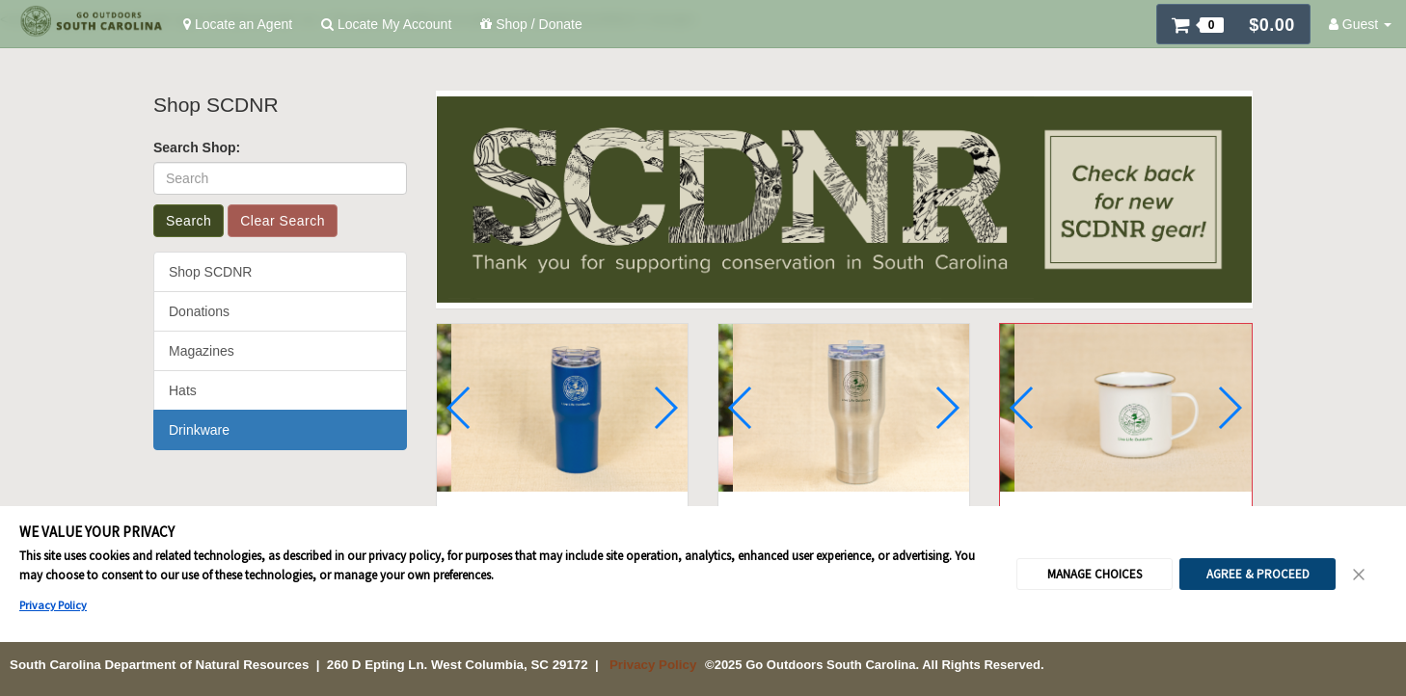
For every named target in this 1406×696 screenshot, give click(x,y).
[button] (1233, 24)
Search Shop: (196, 147)
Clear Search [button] (282, 220)
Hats (183, 390)
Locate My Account (386, 24)
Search (188, 220)
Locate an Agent (237, 24)
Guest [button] (1360, 24)
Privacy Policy (53, 585)
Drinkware (199, 430)
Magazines (201, 351)
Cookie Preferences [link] (703, 676)
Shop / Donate (530, 24)
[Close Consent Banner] (1359, 555)
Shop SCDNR (210, 272)
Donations (199, 311)
